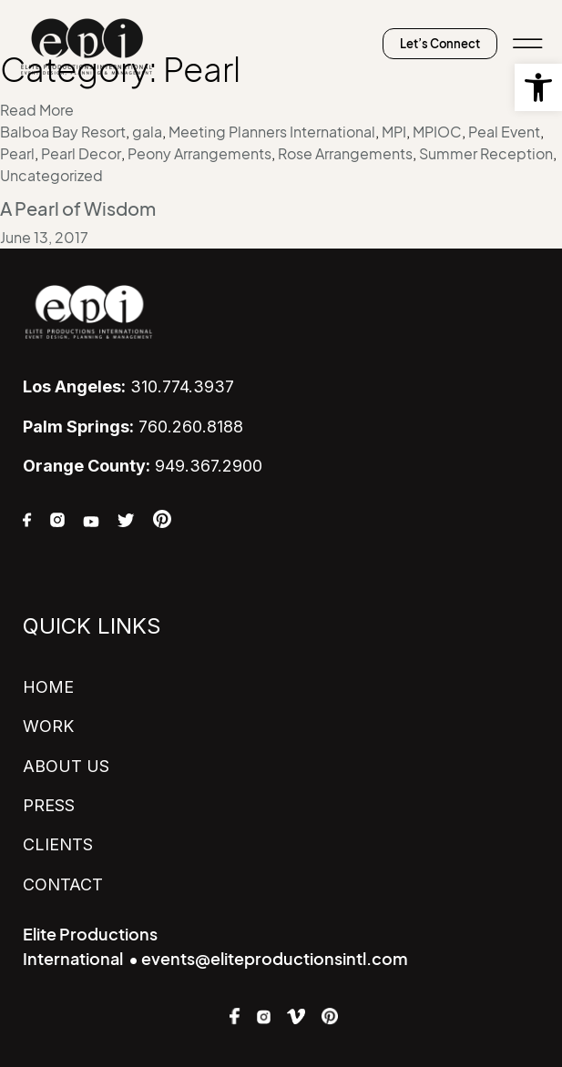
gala (147, 132)
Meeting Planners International (272, 132)
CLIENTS (58, 844)
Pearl (17, 154)
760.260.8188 (133, 426)
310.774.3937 (128, 386)
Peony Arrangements (199, 154)
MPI (394, 132)
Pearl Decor (81, 154)
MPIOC (437, 132)
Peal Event (504, 132)
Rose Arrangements (345, 154)
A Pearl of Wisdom (78, 209)
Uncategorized (51, 176)
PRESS (49, 805)
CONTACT (63, 884)
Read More (37, 110)
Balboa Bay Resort (63, 132)
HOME (48, 686)
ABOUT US (66, 766)
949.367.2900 (142, 465)
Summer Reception (486, 154)
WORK (48, 726)
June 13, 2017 (44, 238)
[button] (538, 87)
